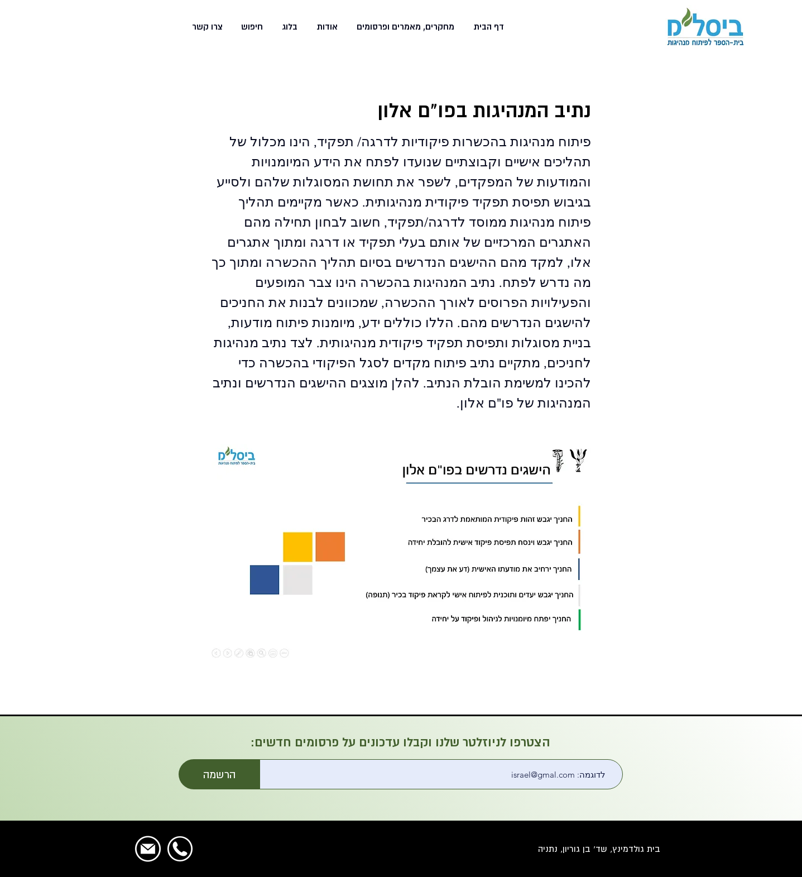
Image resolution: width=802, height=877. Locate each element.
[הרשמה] (219, 774)
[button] (404, 27)
